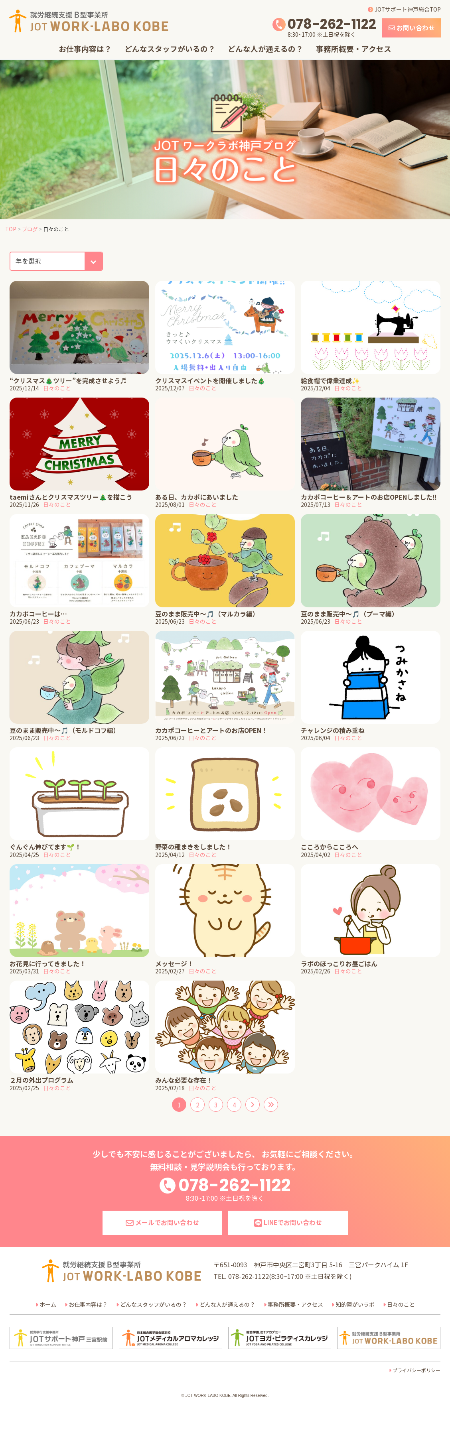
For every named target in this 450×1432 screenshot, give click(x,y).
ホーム (47, 1304)
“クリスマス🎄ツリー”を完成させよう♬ (68, 380)
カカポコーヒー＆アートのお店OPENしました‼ (369, 497)
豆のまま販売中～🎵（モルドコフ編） (65, 730)
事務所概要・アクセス (353, 48)
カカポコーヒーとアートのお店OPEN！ (211, 730)
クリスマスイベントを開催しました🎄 (210, 380)
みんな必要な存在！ (184, 1080)
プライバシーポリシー (416, 1370)
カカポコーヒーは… (38, 613)
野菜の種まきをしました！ (193, 846)
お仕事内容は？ (85, 48)
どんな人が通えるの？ (265, 48)
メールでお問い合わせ (162, 1222)
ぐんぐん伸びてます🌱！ (45, 846)
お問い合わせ (412, 27)
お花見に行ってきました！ (48, 963)
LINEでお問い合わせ (288, 1222)
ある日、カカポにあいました (196, 497)
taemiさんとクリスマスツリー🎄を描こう (71, 497)
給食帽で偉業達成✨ (330, 380)
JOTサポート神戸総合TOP (404, 9)
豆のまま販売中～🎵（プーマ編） (349, 613)
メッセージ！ (174, 963)
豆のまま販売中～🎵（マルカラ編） (207, 613)
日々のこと (57, 388)
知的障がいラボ (355, 1304)
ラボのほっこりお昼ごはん (339, 963)
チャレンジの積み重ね (333, 730)
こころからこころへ (329, 846)
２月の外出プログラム (41, 1080)
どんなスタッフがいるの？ (169, 48)
